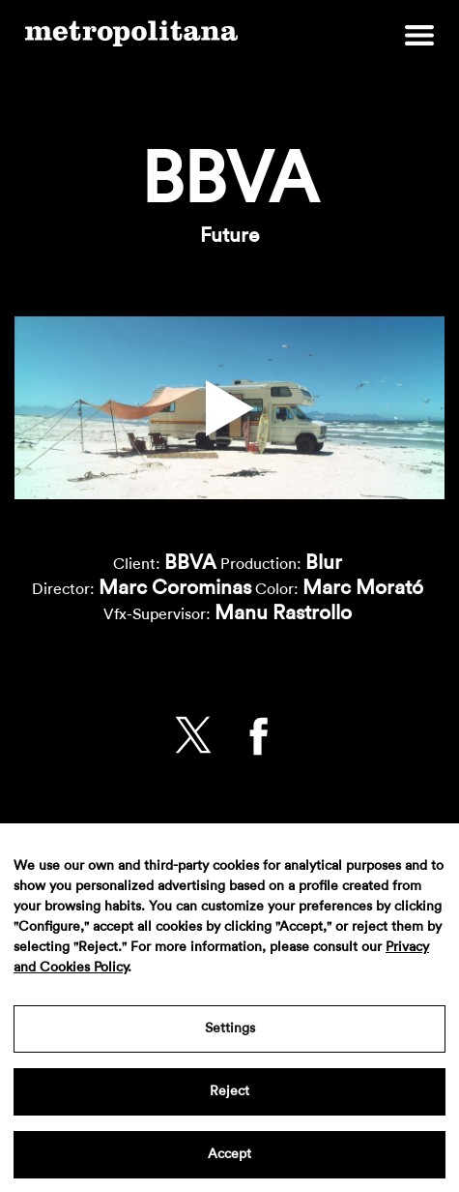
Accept (229, 1154)
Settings (230, 1028)
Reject (229, 1091)
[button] (230, 408)
